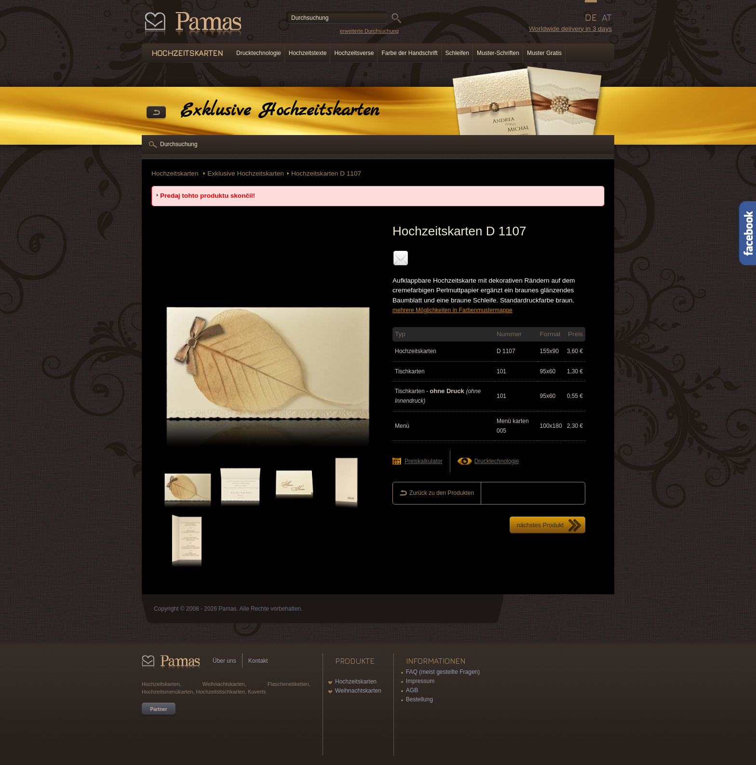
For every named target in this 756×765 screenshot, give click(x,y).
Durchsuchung (178, 144)
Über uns (224, 660)
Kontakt (258, 660)
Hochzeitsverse (354, 53)
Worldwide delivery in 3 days (570, 28)
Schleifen (457, 53)
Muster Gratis (544, 53)
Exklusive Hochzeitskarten (245, 173)
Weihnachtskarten (358, 690)
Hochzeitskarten (175, 173)
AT (607, 17)
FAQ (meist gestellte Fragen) (443, 672)
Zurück (156, 113)
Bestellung (419, 699)
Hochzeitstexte (308, 53)
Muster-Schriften (498, 53)
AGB (412, 690)
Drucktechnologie (258, 53)
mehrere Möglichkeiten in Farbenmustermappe (452, 310)
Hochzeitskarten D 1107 (326, 173)
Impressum (420, 681)
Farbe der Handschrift (409, 53)
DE (591, 17)
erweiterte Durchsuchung (369, 31)
